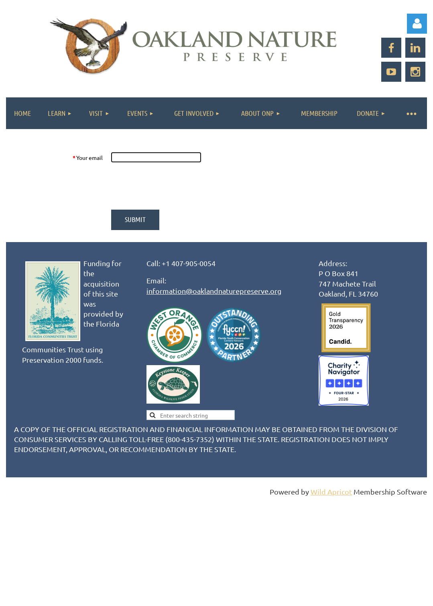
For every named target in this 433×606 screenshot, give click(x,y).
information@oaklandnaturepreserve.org (213, 291)
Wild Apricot (331, 491)
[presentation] (172, 186)
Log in (417, 24)
